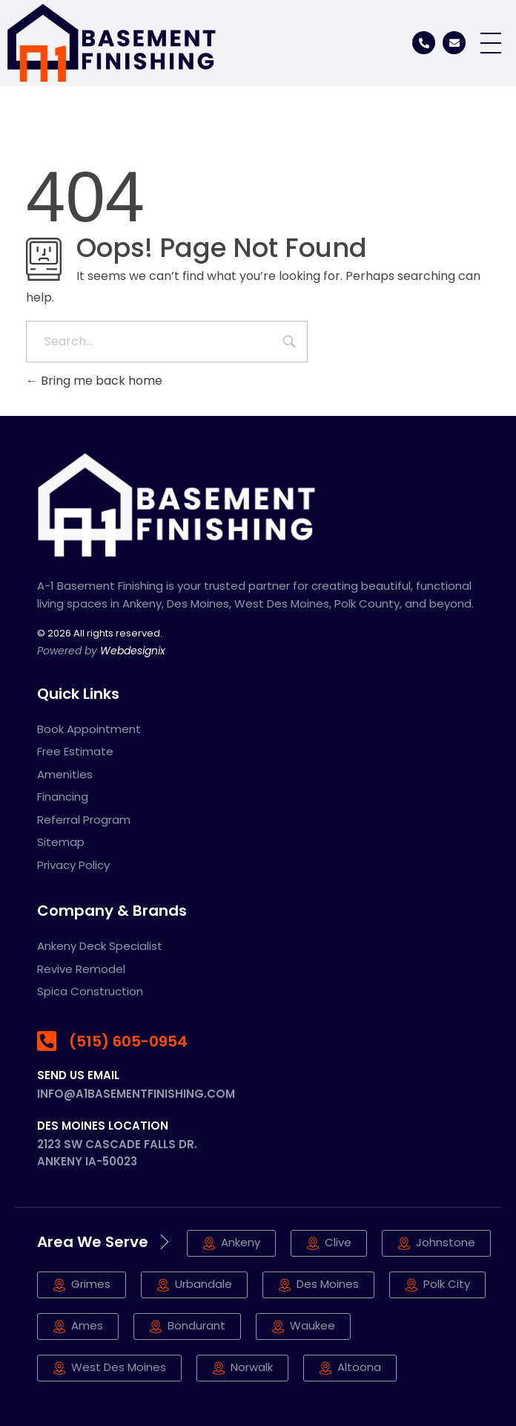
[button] (350, 1368)
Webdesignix (132, 650)
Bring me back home (94, 380)
